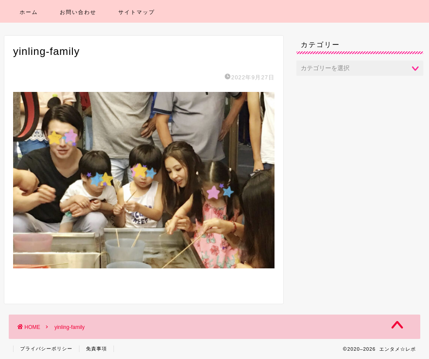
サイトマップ (136, 12)
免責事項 (96, 348)
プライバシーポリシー (46, 348)
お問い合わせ (78, 12)
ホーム (29, 12)
